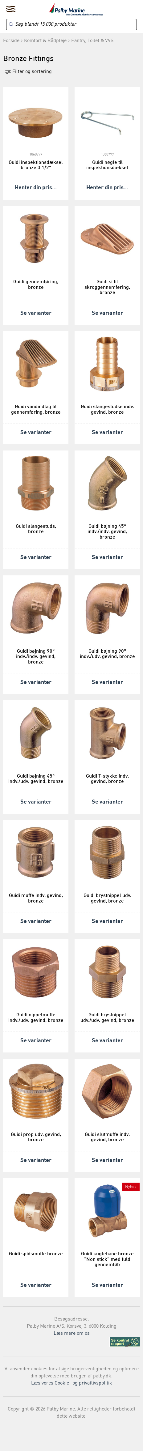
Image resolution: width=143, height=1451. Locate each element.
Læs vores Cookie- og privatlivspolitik (71, 1383)
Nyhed (131, 1187)
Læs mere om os (72, 1333)
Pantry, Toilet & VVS (92, 40)
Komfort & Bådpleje (45, 40)
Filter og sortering (28, 72)
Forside (11, 40)
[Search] (71, 24)
